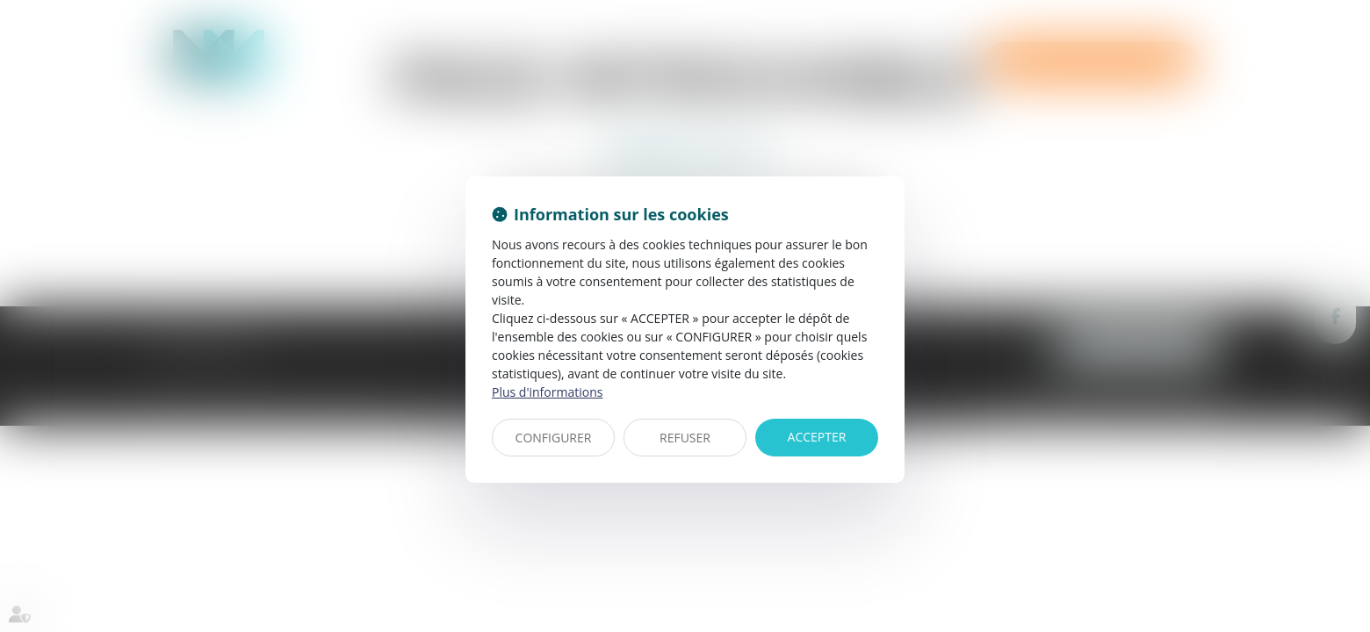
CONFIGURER (554, 437)
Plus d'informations (547, 392)
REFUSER (685, 437)
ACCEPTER (817, 436)
